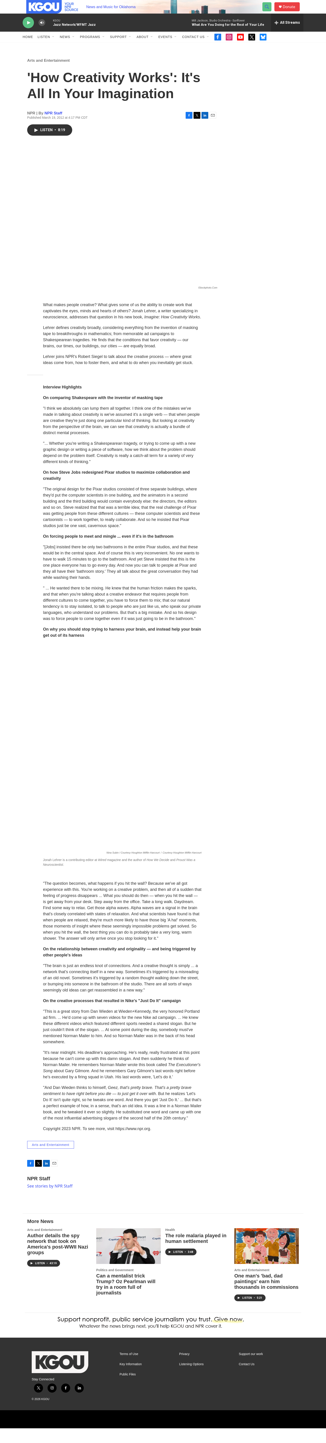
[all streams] (287, 33)
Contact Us (193, 47)
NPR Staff (53, 128)
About (143, 47)
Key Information (131, 1379)
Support (118, 47)
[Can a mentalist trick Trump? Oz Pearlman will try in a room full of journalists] (128, 1261)
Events (165, 47)
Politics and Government (115, 1285)
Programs (90, 47)
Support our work (251, 1368)
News (65, 47)
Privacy (184, 1368)
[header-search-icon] (268, 12)
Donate (292, 11)
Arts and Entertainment (48, 75)
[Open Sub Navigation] (53, 47)
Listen (44, 47)
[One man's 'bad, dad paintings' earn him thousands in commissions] (266, 1261)
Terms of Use (129, 1368)
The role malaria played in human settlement (195, 1253)
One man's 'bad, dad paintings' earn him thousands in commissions (266, 1296)
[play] (28, 32)
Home (28, 47)
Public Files (128, 1389)
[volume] (42, 33)
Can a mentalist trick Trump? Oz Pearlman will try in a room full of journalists (126, 1299)
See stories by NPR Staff (49, 1200)
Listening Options (191, 1379)
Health (170, 1244)
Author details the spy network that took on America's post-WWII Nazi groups (57, 1258)
